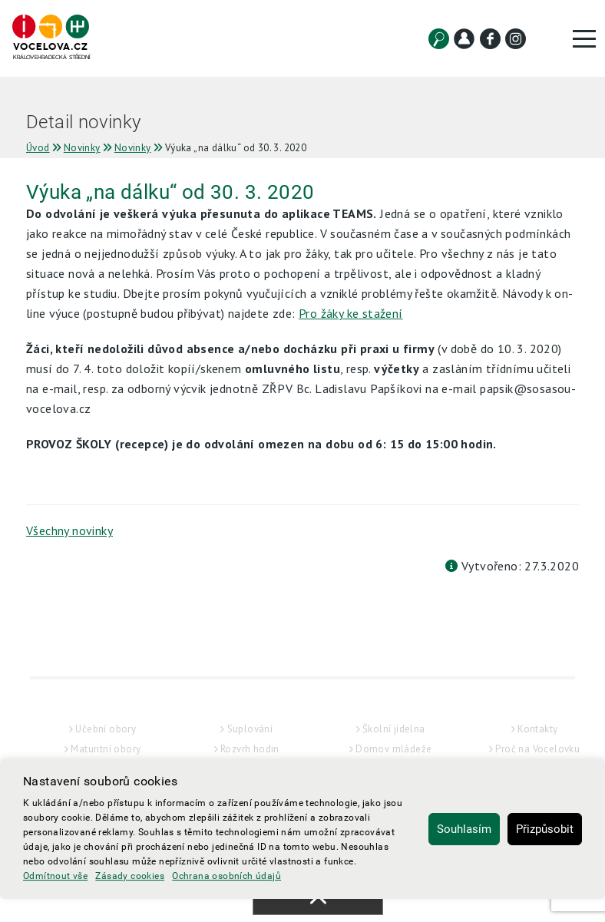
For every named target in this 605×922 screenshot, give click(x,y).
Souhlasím (464, 829)
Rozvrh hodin (249, 748)
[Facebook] (490, 38)
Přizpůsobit (545, 829)
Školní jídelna (393, 728)
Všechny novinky (69, 530)
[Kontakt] (464, 38)
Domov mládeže (393, 748)
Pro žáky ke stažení (351, 313)
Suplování (250, 728)
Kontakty (537, 728)
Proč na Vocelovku (537, 748)
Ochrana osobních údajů (226, 876)
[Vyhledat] (439, 38)
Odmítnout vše (55, 876)
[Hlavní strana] (51, 38)
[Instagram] (515, 38)
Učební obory (105, 728)
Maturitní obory (106, 748)
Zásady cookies (129, 876)
